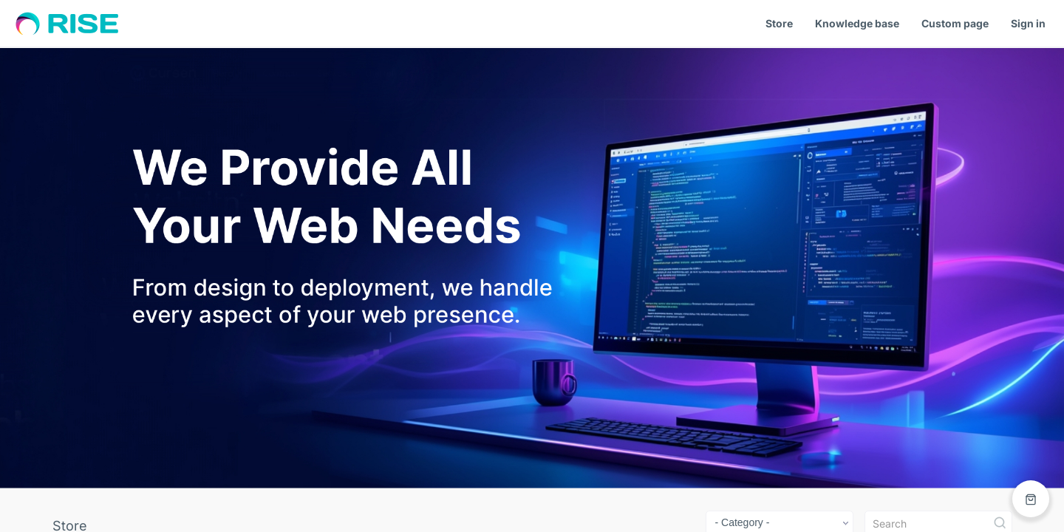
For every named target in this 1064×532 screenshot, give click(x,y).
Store (779, 23)
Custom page (955, 23)
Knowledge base (857, 23)
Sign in (1028, 23)
